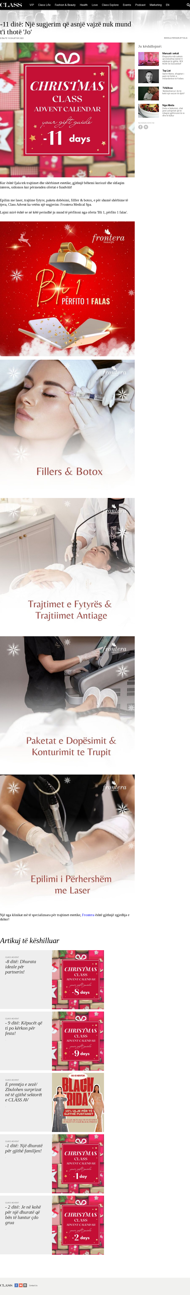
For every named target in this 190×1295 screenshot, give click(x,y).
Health (84, 5)
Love (95, 5)
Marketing (156, 5)
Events (127, 5)
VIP (32, 5)
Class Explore (110, 5)
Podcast (140, 5)
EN (167, 5)
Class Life (44, 5)
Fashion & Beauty (65, 5)
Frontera (88, 915)
